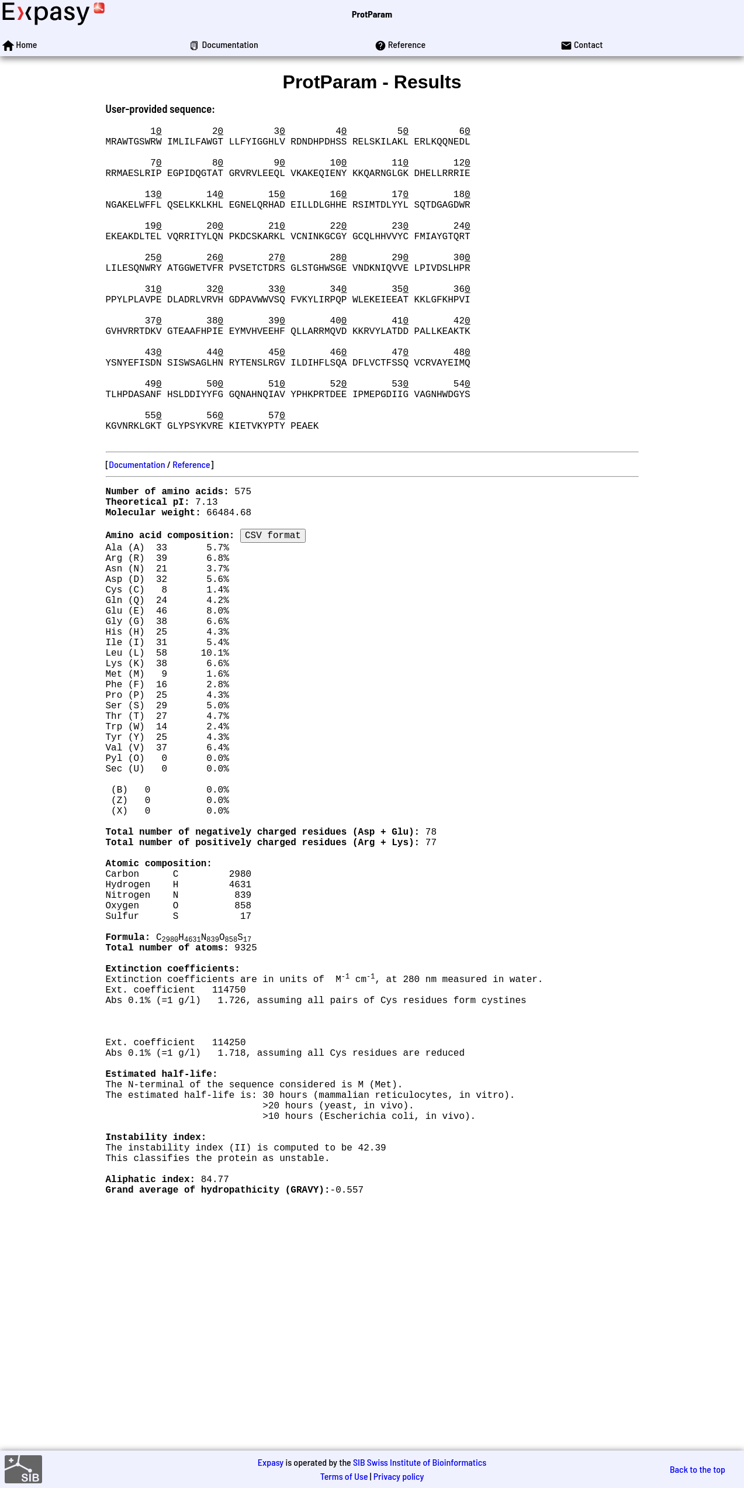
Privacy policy (398, 1476)
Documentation (137, 534)
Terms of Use (344, 1476)
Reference (191, 534)
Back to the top (697, 1469)
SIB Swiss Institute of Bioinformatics (419, 1462)
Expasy (270, 1462)
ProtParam (372, 13)
